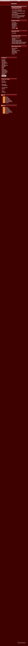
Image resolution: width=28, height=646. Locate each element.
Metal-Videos (15, 46)
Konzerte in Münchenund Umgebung (17, 7)
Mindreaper (14, 51)
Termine (3, 64)
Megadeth (14, 24)
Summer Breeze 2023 (16, 40)
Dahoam (3, 59)
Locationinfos (4, 70)
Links (3, 68)
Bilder (3, 67)
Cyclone (13, 27)
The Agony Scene (16, 50)
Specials (3, 66)
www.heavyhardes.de (21, 642)
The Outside (14, 52)
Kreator (13, 28)
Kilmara (13, 49)
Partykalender (5, 65)
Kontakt (3, 74)
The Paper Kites (20, 16)
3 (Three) (4, 92)
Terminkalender (9, 101)
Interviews (14, 31)
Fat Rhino (14, 22)
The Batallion (4, 85)
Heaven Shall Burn (16, 37)
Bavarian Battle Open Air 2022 (18, 43)
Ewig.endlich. (15, 48)
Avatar (18, 17)
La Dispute (19, 9)
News (7, 97)
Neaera (3, 88)
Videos (7, 102)
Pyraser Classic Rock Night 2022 (19, 42)
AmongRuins (14, 23)
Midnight (14, 38)
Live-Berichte (15, 36)
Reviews (14, 20)
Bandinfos (4, 69)
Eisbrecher (4, 82)
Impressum (4, 73)
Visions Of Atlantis (21, 15)
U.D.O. (13, 53)
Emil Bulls (14, 33)
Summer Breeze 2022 (16, 41)
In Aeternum (14, 25)
